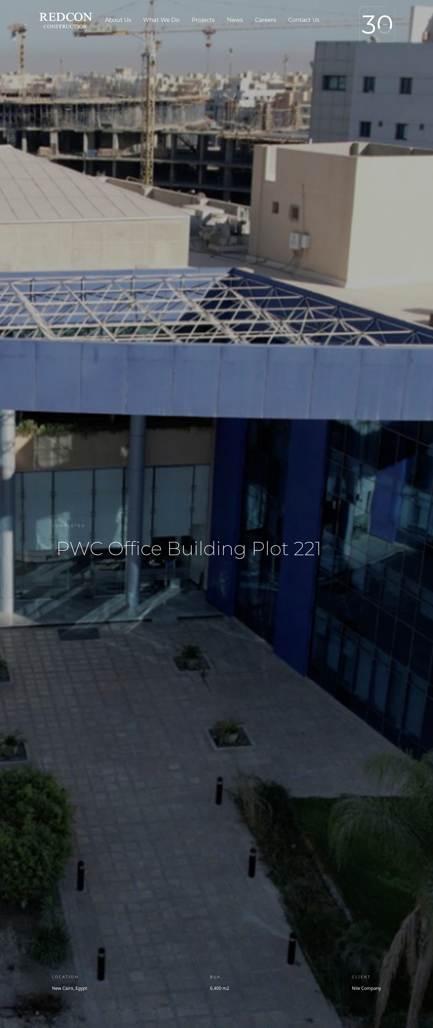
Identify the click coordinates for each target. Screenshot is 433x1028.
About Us (118, 19)
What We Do (161, 19)
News (235, 19)
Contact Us (304, 19)
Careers (265, 19)
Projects (203, 19)
